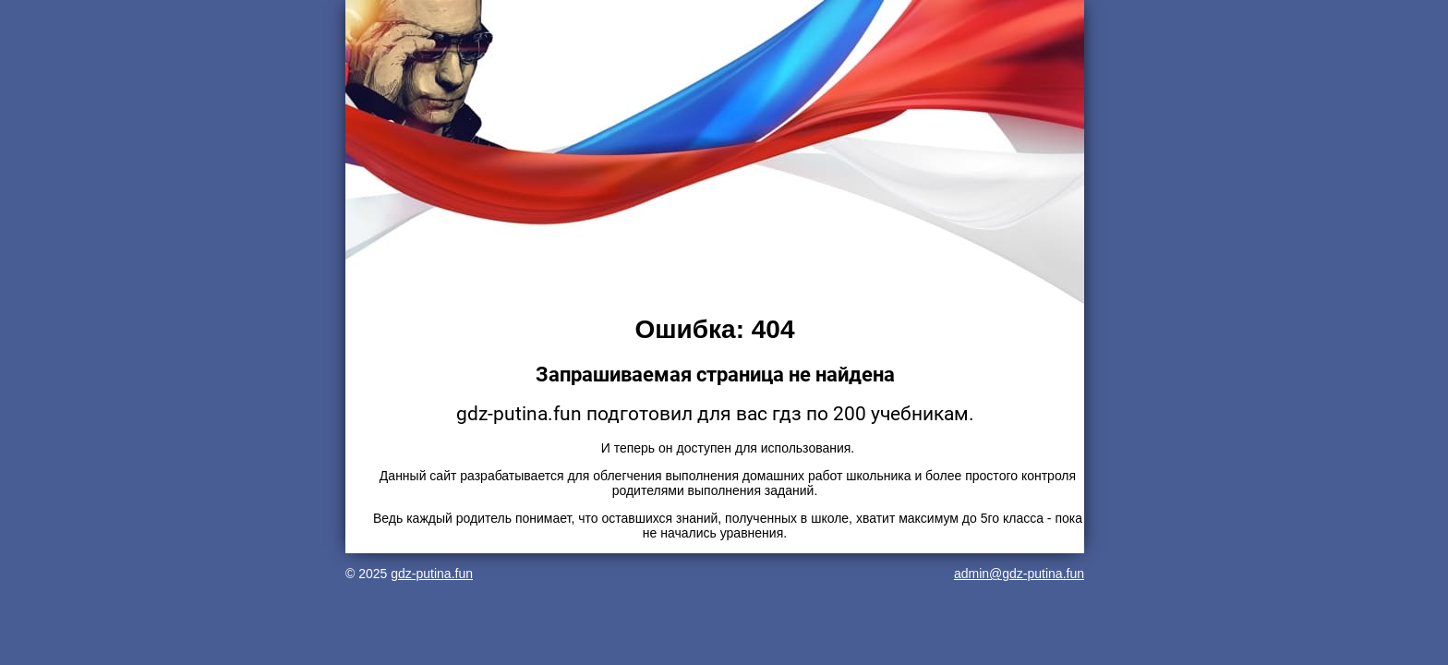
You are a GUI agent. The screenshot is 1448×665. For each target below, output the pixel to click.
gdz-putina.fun (432, 573)
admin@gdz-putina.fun (1019, 573)
